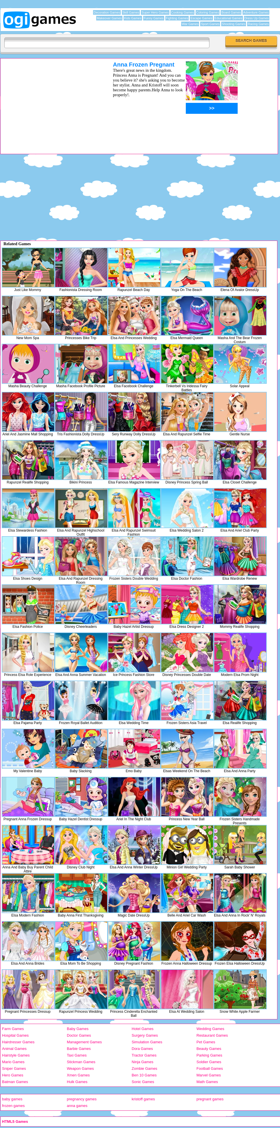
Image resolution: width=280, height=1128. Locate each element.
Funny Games (154, 18)
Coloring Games (207, 12)
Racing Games (258, 24)
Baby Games (77, 1029)
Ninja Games (142, 1062)
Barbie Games (79, 1048)
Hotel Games (143, 1029)
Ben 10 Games (144, 1075)
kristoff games (143, 1099)
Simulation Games (147, 1042)
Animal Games (14, 1048)
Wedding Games (210, 1029)
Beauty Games (208, 1048)
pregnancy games (82, 1099)
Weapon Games (80, 1068)
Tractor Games (144, 1055)
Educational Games (228, 18)
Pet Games (205, 1042)
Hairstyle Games (16, 1055)
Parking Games (209, 1055)
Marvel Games (208, 1075)
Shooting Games (233, 24)
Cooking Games (182, 12)
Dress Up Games (257, 18)
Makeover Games (109, 18)
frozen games (13, 1106)
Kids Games (132, 18)
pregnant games (210, 1099)
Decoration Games (107, 12)
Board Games (231, 12)
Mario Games (13, 1062)
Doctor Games (79, 1035)
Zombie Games (144, 1068)
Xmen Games (78, 1075)
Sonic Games (143, 1082)
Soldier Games (208, 1062)
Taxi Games (77, 1055)
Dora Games (142, 1048)
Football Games (209, 1068)
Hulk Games (77, 1082)
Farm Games (13, 1029)
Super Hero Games (155, 12)
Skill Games (130, 12)
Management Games (84, 1042)
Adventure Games (256, 12)
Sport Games (210, 24)
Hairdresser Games (18, 1042)
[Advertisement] (49, 101)
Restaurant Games (212, 1035)
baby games (12, 1099)
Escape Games (201, 18)
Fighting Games (177, 18)
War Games (190, 24)
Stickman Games (81, 1062)
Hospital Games (15, 1035)
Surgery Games (145, 1035)
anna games (77, 1106)
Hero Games (12, 1075)
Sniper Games (14, 1068)
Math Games (207, 1082)
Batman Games (15, 1082)
